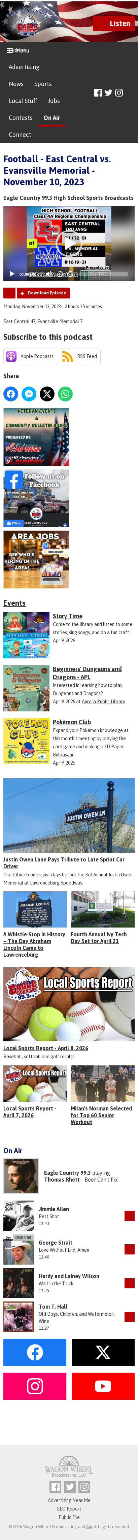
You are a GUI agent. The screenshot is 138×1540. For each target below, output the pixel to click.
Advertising (24, 66)
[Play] (12, 274)
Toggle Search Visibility (130, 93)
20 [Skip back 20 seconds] (59, 273)
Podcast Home (9, 293)
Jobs (54, 100)
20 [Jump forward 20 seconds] (70, 273)
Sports (43, 83)
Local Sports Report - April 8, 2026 (45, 1048)
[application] (69, 243)
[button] (69, 243)
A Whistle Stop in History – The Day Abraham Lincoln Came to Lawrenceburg (34, 944)
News (16, 83)
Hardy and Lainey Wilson (69, 1276)
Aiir (89, 1526)
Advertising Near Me (69, 1500)
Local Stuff (23, 100)
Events (14, 603)
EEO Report (69, 1509)
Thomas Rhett (62, 1180)
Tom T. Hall (53, 1307)
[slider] (103, 274)
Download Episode (47, 292)
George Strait (55, 1243)
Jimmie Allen (54, 1209)
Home (17, 50)
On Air (51, 117)
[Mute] (48, 274)
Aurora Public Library (103, 701)
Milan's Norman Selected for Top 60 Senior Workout (101, 1115)
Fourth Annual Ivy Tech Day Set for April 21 (99, 937)
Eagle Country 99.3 (67, 1173)
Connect (20, 134)
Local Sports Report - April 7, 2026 (30, 1111)
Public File (69, 1517)
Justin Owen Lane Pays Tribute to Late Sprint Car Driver (64, 862)
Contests (21, 117)
